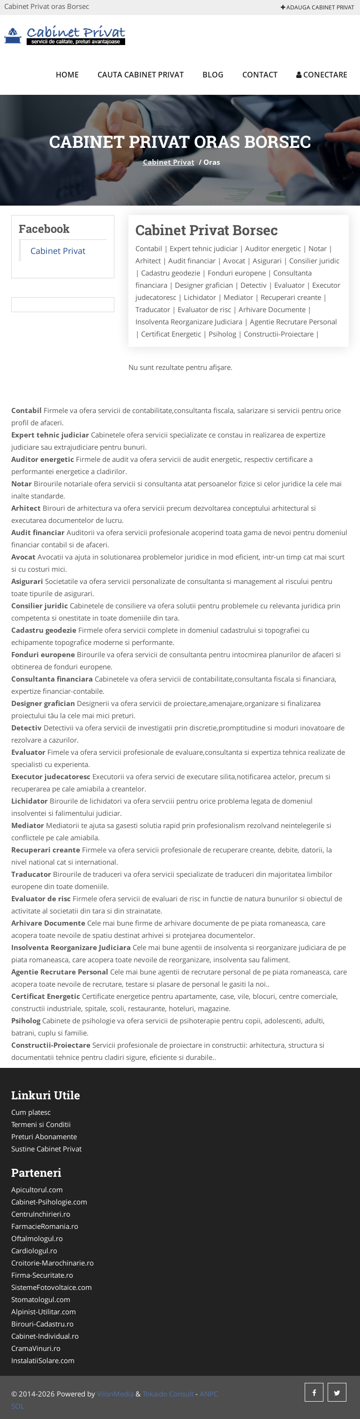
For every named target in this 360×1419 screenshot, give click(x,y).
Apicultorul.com (37, 1189)
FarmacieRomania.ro (44, 1226)
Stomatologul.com (40, 1299)
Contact (260, 74)
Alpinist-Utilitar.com (43, 1311)
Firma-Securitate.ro (42, 1275)
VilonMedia (115, 1393)
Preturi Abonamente (44, 1136)
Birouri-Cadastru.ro (42, 1323)
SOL (17, 1406)
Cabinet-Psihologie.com (49, 1201)
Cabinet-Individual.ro (45, 1336)
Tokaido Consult (168, 1393)
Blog (213, 74)
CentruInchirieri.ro (40, 1214)
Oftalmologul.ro (37, 1238)
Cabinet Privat (169, 162)
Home (67, 74)
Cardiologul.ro (34, 1250)
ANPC (209, 1393)
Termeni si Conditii (41, 1124)
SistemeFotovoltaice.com (51, 1287)
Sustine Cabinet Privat (46, 1148)
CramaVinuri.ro (35, 1348)
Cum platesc (31, 1112)
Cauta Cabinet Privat (141, 74)
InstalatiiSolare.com (43, 1360)
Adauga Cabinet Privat (317, 7)
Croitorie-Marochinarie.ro (52, 1262)
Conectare (321, 74)
